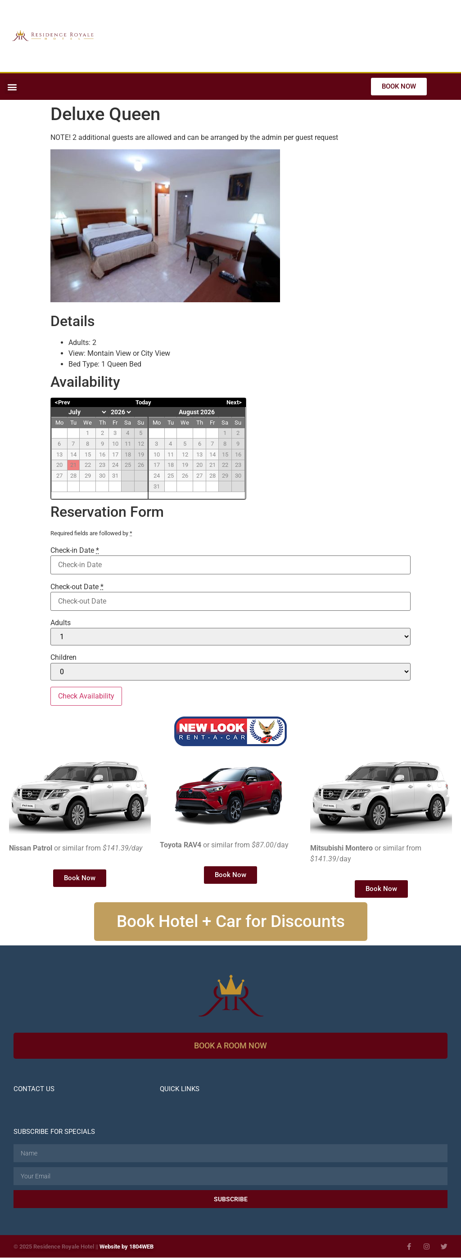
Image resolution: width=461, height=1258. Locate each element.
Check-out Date (77, 587)
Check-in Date (74, 550)
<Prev (62, 402)
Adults (60, 623)
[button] (12, 86)
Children (63, 657)
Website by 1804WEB (126, 1246)
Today (143, 402)
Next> (234, 402)
